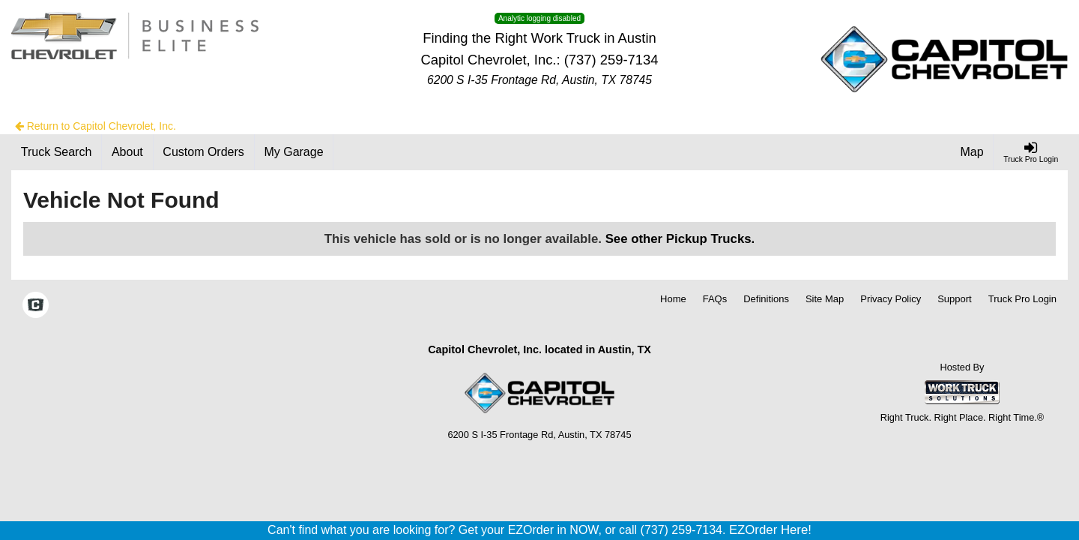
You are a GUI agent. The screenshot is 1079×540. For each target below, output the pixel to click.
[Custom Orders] (204, 152)
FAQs (715, 298)
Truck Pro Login (1022, 298)
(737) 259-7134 (611, 60)
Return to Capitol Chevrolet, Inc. (95, 126)
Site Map (825, 298)
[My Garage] (294, 152)
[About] (127, 152)
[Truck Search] (56, 152)
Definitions (766, 298)
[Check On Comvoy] (35, 307)
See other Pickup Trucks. (680, 239)
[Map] (972, 152)
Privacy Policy (890, 298)
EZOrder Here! (770, 530)
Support (954, 298)
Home (673, 298)
